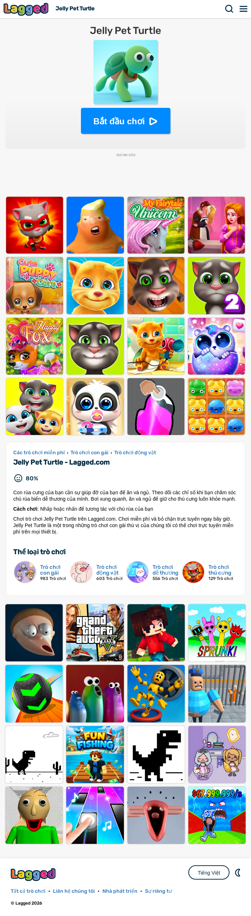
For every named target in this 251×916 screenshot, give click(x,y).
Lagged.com (34, 874)
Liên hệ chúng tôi (74, 891)
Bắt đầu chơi (119, 121)
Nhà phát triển (119, 891)
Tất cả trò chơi (28, 891)
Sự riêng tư (158, 891)
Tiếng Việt (209, 873)
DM (238, 872)
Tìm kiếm (229, 9)
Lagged (27, 9)
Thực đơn (244, 9)
